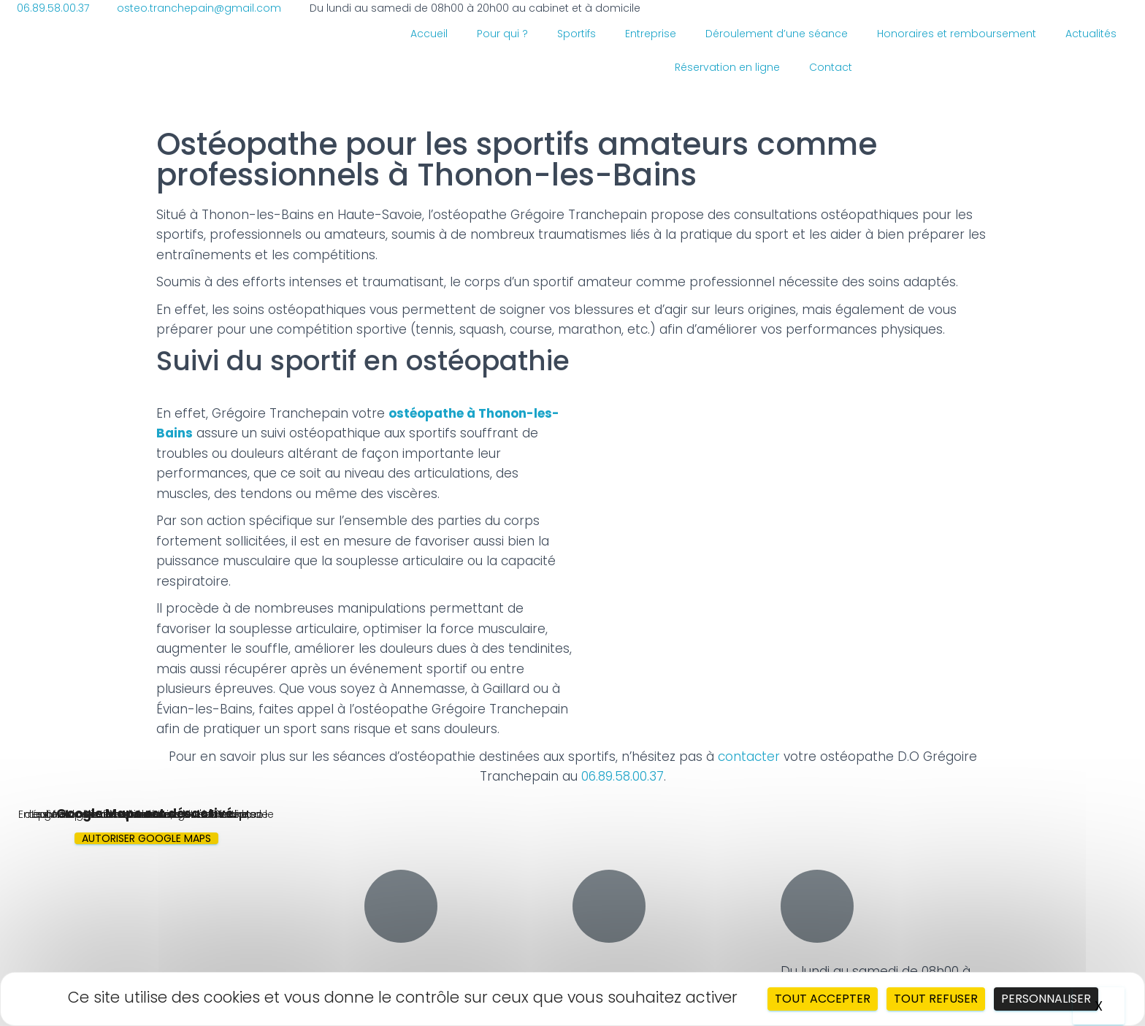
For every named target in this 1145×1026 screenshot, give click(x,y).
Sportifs (576, 33)
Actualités (1091, 33)
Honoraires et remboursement (956, 33)
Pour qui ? (502, 33)
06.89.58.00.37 (622, 776)
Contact (830, 67)
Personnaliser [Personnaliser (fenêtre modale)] (1046, 998)
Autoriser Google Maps (146, 838)
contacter (751, 756)
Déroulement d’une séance (776, 33)
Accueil (429, 33)
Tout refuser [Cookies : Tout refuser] (936, 998)
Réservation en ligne (727, 67)
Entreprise (650, 33)
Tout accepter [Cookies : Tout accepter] (822, 998)
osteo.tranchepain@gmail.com (657, 969)
